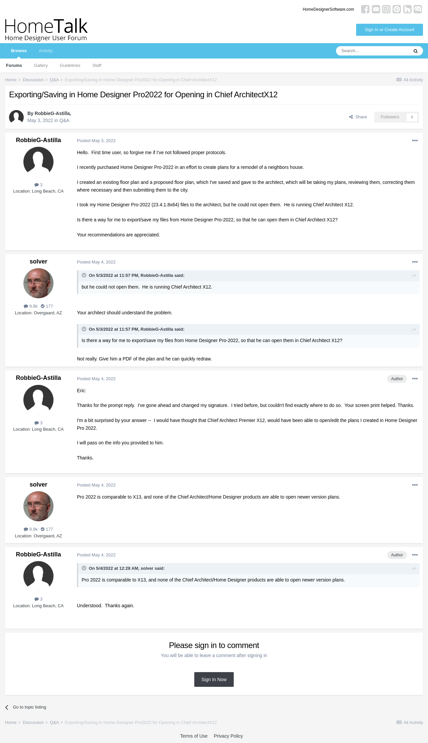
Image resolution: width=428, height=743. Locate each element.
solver (38, 261)
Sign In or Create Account (389, 29)
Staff (96, 65)
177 (47, 306)
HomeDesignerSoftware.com (328, 9)
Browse (19, 53)
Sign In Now (213, 679)
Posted (96, 140)
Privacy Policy (228, 736)
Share (358, 116)
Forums (14, 65)
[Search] (372, 51)
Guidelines (70, 65)
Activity (45, 50)
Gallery (41, 65)
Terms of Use (193, 736)
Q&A (65, 120)
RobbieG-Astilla (52, 113)
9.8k (30, 306)
